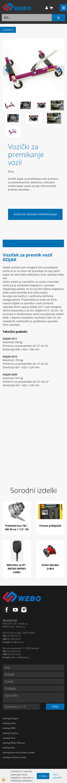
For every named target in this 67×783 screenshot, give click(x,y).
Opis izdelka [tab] (33, 243)
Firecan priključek (50, 525)
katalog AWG (9, 728)
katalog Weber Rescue (14, 742)
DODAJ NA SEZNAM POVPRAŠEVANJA (35, 214)
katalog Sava (9, 737)
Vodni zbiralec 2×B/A (50, 566)
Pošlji (55, 706)
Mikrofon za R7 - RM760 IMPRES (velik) (17, 568)
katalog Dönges (10, 718)
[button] (59, 70)
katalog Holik (9, 723)
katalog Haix (9, 747)
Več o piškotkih (57, 776)
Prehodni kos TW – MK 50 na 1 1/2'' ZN (17, 527)
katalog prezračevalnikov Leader (19, 752)
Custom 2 (8, 29)
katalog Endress (11, 733)
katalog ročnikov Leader (14, 757)
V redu (43, 776)
